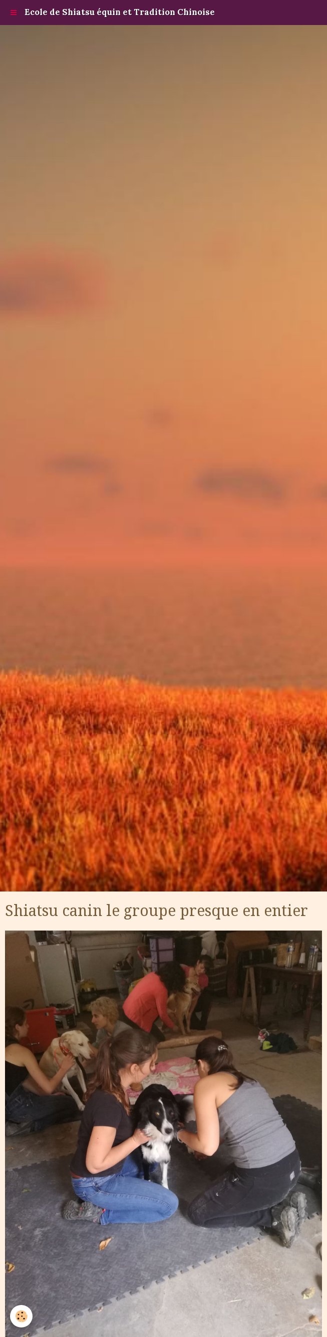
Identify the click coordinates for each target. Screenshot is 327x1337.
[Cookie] (21, 1316)
